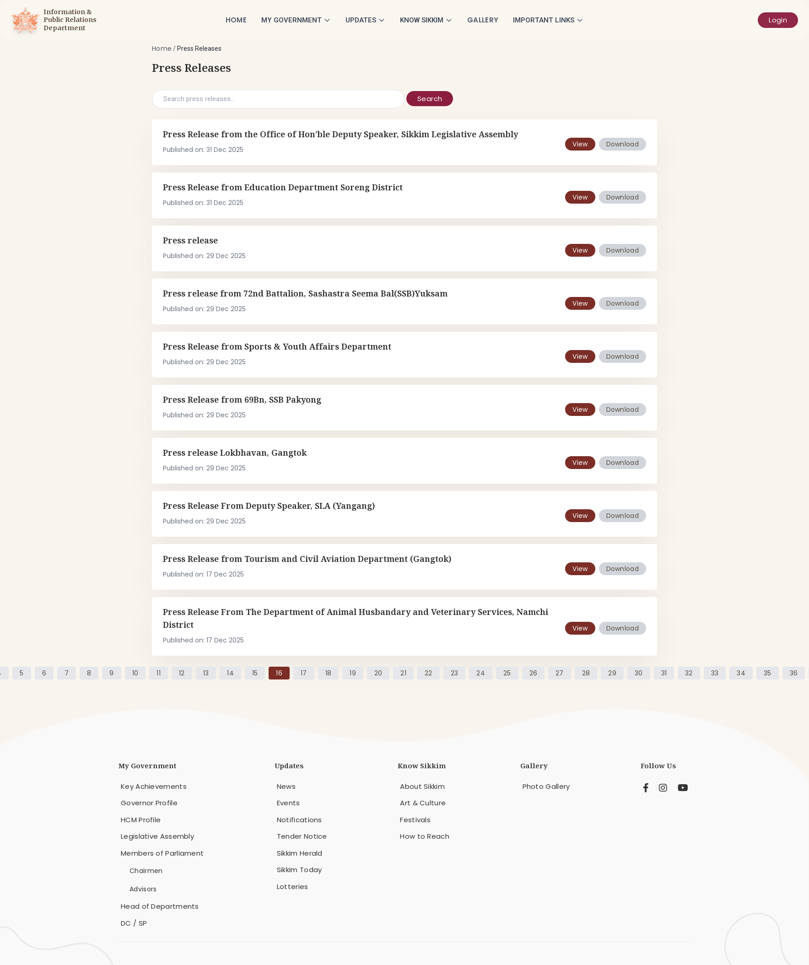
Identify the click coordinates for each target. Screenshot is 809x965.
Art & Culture (423, 803)
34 (741, 673)
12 (182, 673)
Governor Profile (149, 803)
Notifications (299, 820)
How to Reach (424, 836)
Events (288, 803)
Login (778, 20)
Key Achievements (154, 786)
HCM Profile (141, 820)
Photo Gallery (546, 786)
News (286, 786)
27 (560, 673)
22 (428, 673)
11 (158, 673)
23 (454, 673)
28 (586, 673)
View (580, 144)
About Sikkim (422, 786)
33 (715, 673)
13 (206, 673)
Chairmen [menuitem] (145, 870)
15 (255, 673)
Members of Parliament (162, 853)
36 (794, 673)
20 (378, 673)
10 (135, 673)
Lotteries (292, 886)
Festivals (415, 820)
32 (689, 673)
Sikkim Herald (300, 853)
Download (622, 144)
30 (639, 673)
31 (664, 673)
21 (403, 673)
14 (230, 673)
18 (328, 673)
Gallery (482, 20)
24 (480, 673)
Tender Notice (302, 836)
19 (353, 673)
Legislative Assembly (157, 836)
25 (507, 673)
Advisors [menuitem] (142, 889)
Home (236, 20)
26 (533, 673)
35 (767, 673)
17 (304, 673)
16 (279, 673)
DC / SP (134, 923)
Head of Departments (160, 906)
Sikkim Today (299, 869)
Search (429, 98)
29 (612, 673)
